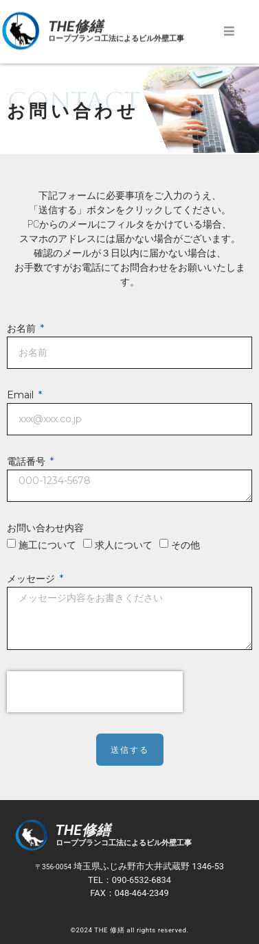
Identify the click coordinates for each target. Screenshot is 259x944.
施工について (47, 545)
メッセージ (32, 579)
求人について (124, 545)
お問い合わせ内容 (45, 528)
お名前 (22, 329)
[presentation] (95, 691)
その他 (185, 545)
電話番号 (27, 462)
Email (21, 395)
